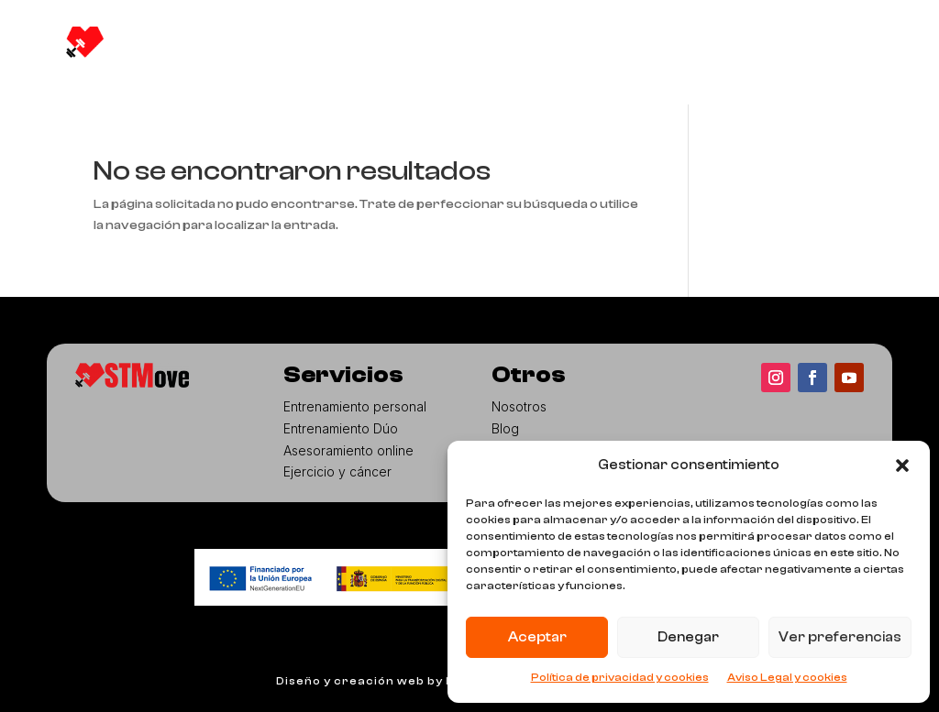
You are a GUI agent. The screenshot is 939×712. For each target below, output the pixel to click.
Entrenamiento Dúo (340, 428)
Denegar (688, 637)
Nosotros (285, 49)
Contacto (285, 85)
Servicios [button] (392, 49)
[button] (902, 465)
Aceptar (537, 637)
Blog (476, 49)
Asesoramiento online (348, 450)
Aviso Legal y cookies (787, 677)
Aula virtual (561, 49)
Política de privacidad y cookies (620, 677)
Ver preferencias (840, 637)
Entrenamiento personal (354, 406)
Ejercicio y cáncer (337, 471)
